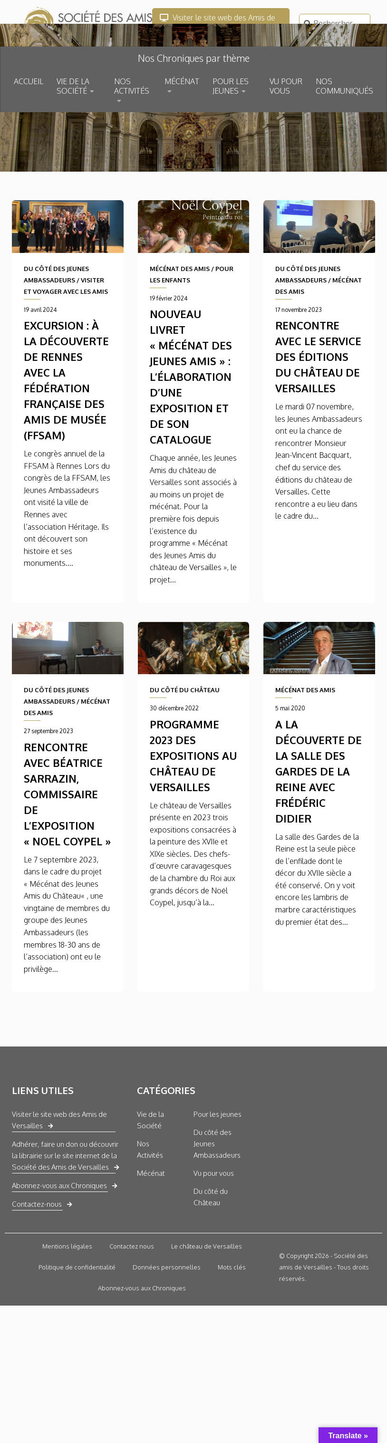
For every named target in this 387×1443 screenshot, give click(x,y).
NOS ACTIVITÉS (131, 86)
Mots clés (232, 1356)
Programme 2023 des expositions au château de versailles (193, 844)
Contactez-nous (37, 1293)
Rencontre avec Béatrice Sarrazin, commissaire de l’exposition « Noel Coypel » (67, 882)
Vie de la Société (150, 1209)
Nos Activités (150, 1238)
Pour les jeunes (218, 1203)
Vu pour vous (214, 1262)
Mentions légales (67, 1335)
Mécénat (151, 1262)
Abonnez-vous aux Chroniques (59, 1274)
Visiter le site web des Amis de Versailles (217, 23)
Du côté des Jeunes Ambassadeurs (217, 1233)
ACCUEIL (28, 81)
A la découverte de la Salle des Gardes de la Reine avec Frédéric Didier (318, 859)
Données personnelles (167, 1356)
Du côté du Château (211, 1286)
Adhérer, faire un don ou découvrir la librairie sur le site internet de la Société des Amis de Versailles (65, 1244)
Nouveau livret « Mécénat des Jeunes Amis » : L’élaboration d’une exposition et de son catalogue (191, 465)
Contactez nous (131, 1335)
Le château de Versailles (206, 1335)
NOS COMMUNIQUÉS (344, 86)
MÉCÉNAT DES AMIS (180, 357)
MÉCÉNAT (181, 81)
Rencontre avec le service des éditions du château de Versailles (318, 445)
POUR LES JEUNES (231, 86)
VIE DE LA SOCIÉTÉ (73, 86)
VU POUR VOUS (286, 86)
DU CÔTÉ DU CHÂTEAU (185, 779)
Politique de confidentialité (77, 1356)
